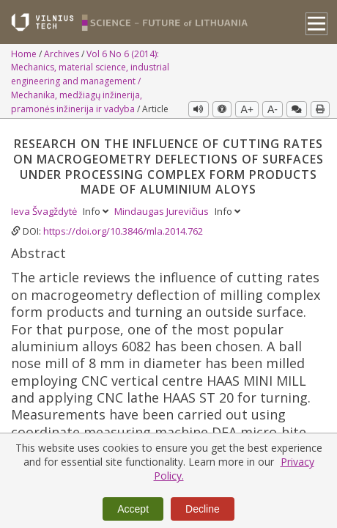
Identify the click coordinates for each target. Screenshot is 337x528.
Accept (133, 509)
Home (25, 54)
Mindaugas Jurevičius (162, 211)
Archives (62, 54)
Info (97, 211)
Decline (202, 509)
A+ (246, 109)
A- (272, 109)
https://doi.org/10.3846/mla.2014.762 (123, 231)
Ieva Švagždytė (45, 211)
